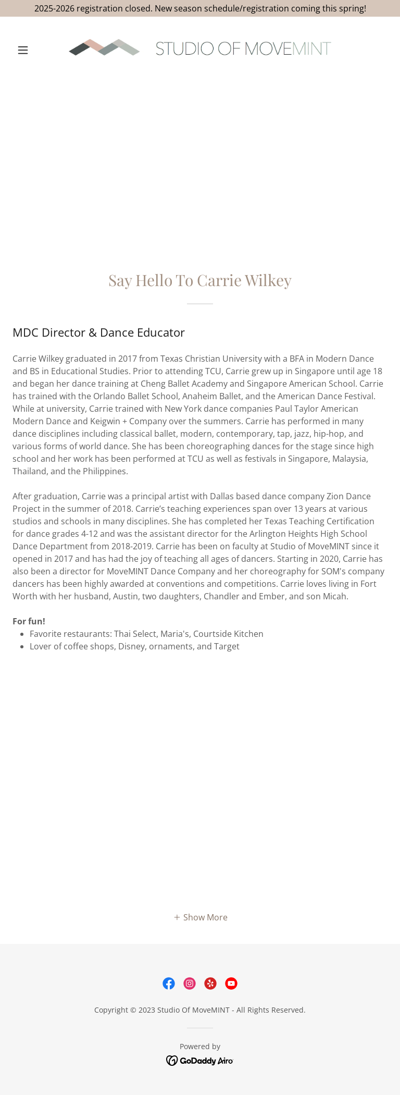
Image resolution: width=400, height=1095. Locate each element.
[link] (200, 50)
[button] (40, 50)
